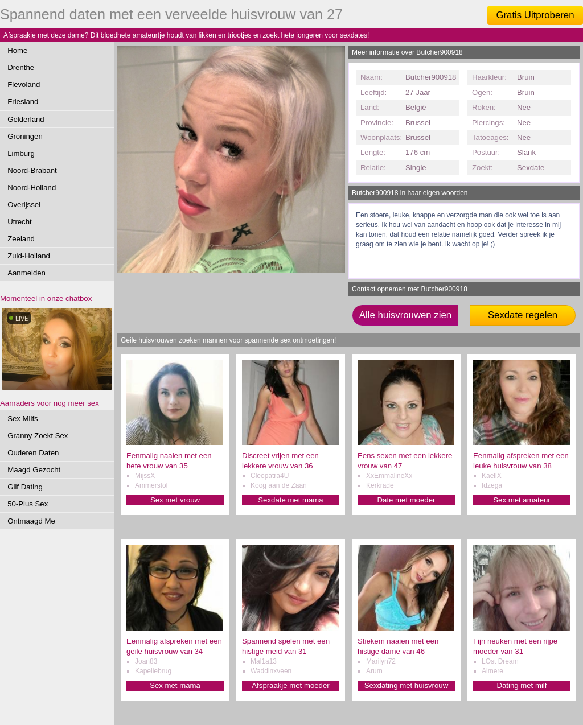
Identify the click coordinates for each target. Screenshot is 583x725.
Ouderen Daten (33, 452)
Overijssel (23, 204)
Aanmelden (26, 273)
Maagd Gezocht (33, 470)
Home (17, 50)
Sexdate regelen (522, 315)
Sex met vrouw (175, 500)
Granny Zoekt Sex (37, 435)
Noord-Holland (31, 187)
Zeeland (21, 238)
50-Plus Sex (27, 504)
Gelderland (25, 119)
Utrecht (19, 221)
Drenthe (20, 67)
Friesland (22, 101)
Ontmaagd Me (31, 521)
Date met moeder (406, 500)
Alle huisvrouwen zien (405, 315)
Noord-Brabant (32, 170)
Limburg (21, 153)
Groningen (25, 136)
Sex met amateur (521, 500)
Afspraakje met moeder (290, 685)
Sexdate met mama (290, 500)
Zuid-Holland (28, 256)
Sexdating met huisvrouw (406, 685)
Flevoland (23, 84)
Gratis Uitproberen (535, 15)
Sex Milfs (22, 418)
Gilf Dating (25, 487)
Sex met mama (175, 685)
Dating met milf (522, 685)
